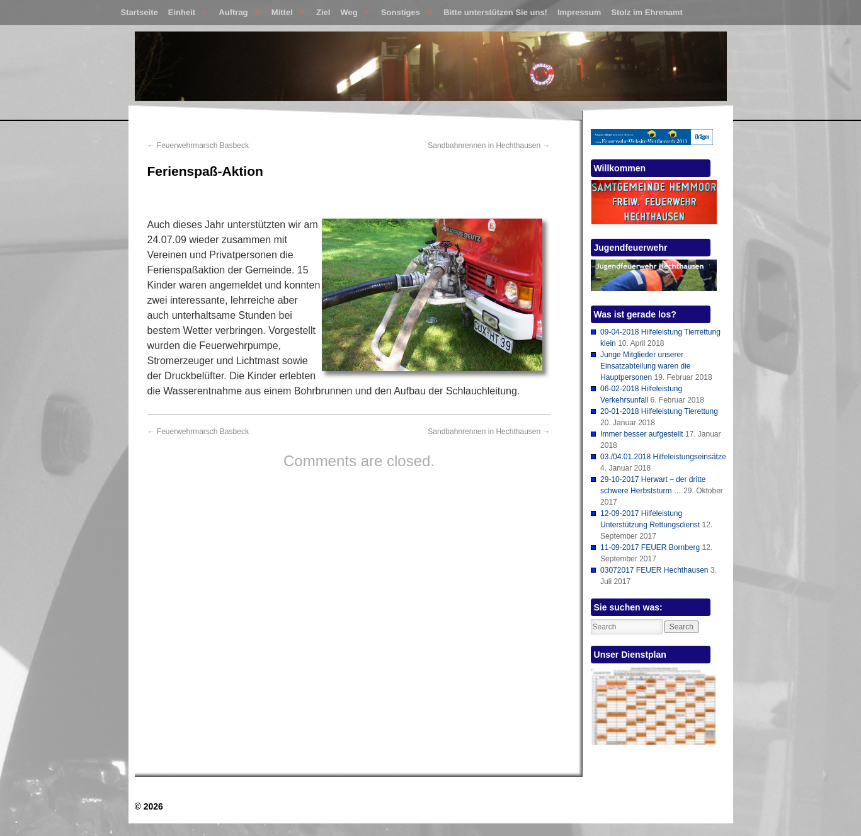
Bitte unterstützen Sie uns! (495, 12)
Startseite (139, 12)
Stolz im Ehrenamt (646, 12)
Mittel (285, 15)
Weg (352, 15)
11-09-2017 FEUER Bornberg (650, 547)
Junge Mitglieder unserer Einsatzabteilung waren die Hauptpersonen (645, 366)
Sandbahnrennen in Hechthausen (489, 145)
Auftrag (236, 15)
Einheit (185, 15)
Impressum (579, 12)
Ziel (323, 12)
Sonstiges (404, 15)
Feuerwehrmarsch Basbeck (198, 145)
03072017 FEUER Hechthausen (654, 570)
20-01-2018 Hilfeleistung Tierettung (659, 411)
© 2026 (149, 806)
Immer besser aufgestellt (641, 434)
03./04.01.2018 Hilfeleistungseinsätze (663, 456)
